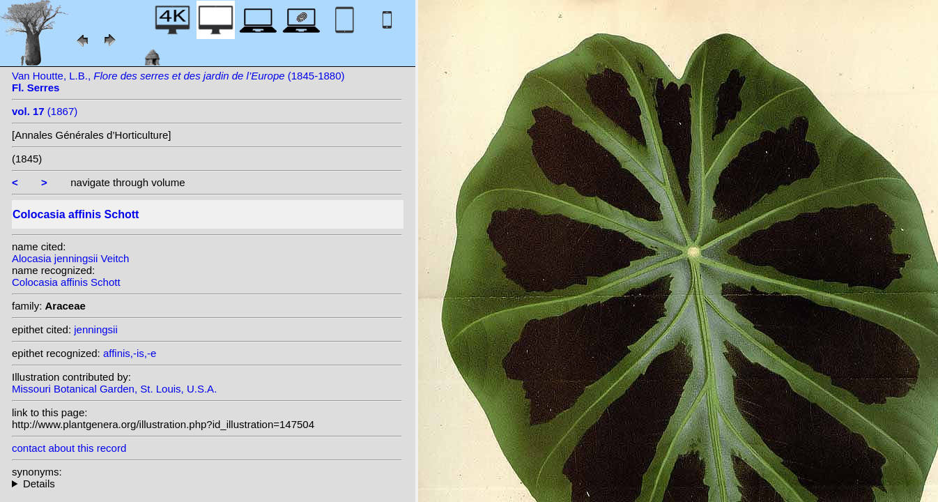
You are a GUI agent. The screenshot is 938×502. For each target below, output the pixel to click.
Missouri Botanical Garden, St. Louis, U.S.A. (114, 389)
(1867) (44, 111)
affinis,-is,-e (129, 353)
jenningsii (96, 329)
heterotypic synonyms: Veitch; (207, 483)
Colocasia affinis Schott (66, 282)
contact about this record (69, 448)
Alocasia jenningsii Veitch (70, 258)
